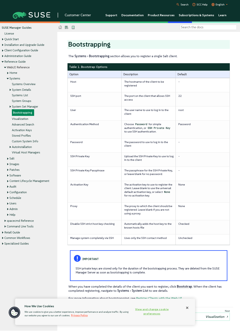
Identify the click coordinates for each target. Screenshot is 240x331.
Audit (12, 187)
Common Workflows (17, 238)
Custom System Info (25, 141)
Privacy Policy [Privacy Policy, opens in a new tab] (79, 315)
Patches (14, 170)
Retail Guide (12, 232)
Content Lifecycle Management (29, 181)
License (9, 33)
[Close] (187, 308)
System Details (21, 90)
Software (15, 175)
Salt (11, 158)
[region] (105, 312)
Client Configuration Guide (21, 50)
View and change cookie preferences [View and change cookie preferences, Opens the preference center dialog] (152, 311)
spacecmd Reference (20, 220)
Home (13, 73)
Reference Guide (15, 61)
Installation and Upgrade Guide (24, 45)
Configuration (18, 192)
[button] (14, 312)
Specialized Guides (16, 243)
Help (12, 214)
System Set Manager (25, 106)
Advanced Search (23, 124)
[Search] (208, 27)
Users (12, 203)
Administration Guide (17, 56)
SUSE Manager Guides (16, 27)
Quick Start (11, 39)
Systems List (20, 95)
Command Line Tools (20, 226)
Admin (13, 209)
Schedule (15, 198)
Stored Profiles (21, 136)
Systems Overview (23, 84)
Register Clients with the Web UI (159, 298)
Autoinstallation (22, 147)
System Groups (21, 101)
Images (14, 164)
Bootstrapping (22, 113)
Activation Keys (22, 130)
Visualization (20, 119)
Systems (14, 78)
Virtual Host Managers (26, 152)
